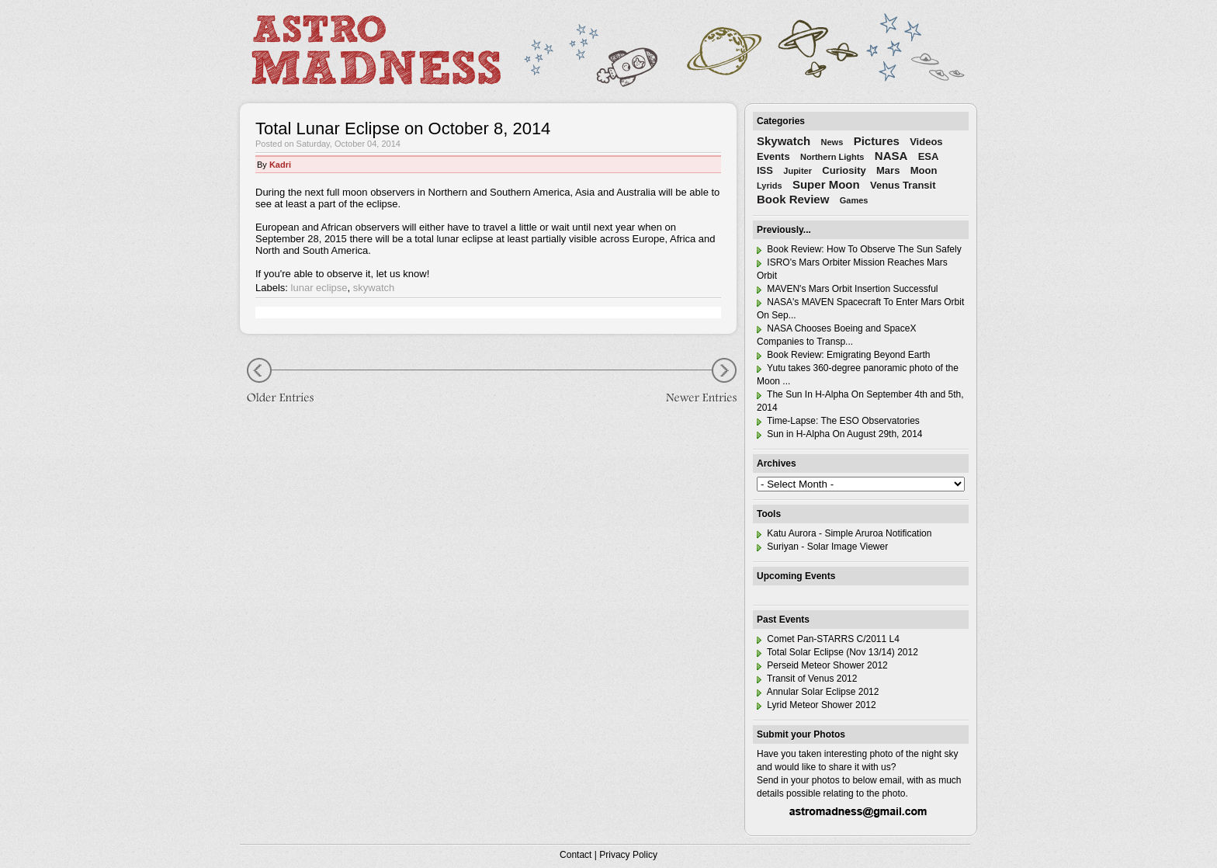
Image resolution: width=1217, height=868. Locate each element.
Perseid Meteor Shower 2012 (822, 665)
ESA (928, 156)
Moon (924, 170)
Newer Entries (690, 382)
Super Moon (826, 184)
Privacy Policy (628, 854)
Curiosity (843, 170)
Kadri (280, 164)
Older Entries (286, 382)
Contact (575, 854)
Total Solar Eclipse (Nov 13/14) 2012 (837, 652)
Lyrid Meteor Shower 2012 (816, 705)
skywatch (373, 287)
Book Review (793, 199)
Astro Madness (375, 50)
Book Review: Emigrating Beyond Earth (843, 354)
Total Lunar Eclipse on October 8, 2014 (402, 128)
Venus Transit (903, 185)
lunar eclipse (319, 287)
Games (854, 200)
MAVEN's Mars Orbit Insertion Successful (847, 288)
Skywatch (783, 141)
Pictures (877, 141)
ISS (765, 170)
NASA (891, 155)
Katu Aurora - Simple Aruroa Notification (844, 533)
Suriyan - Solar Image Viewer (822, 546)
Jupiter (797, 170)
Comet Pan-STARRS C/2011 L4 (828, 639)
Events (773, 156)
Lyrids (769, 185)
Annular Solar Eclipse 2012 (818, 691)
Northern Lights (832, 156)
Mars (888, 170)
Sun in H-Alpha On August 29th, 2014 (839, 434)
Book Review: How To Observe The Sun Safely (859, 249)
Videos (926, 142)
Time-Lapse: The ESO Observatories (838, 420)
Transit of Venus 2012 (807, 678)
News (832, 142)
